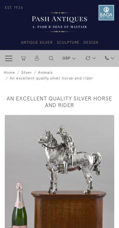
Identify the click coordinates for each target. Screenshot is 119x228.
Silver (26, 72)
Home (9, 72)
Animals (45, 72)
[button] (51, 58)
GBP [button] (67, 58)
